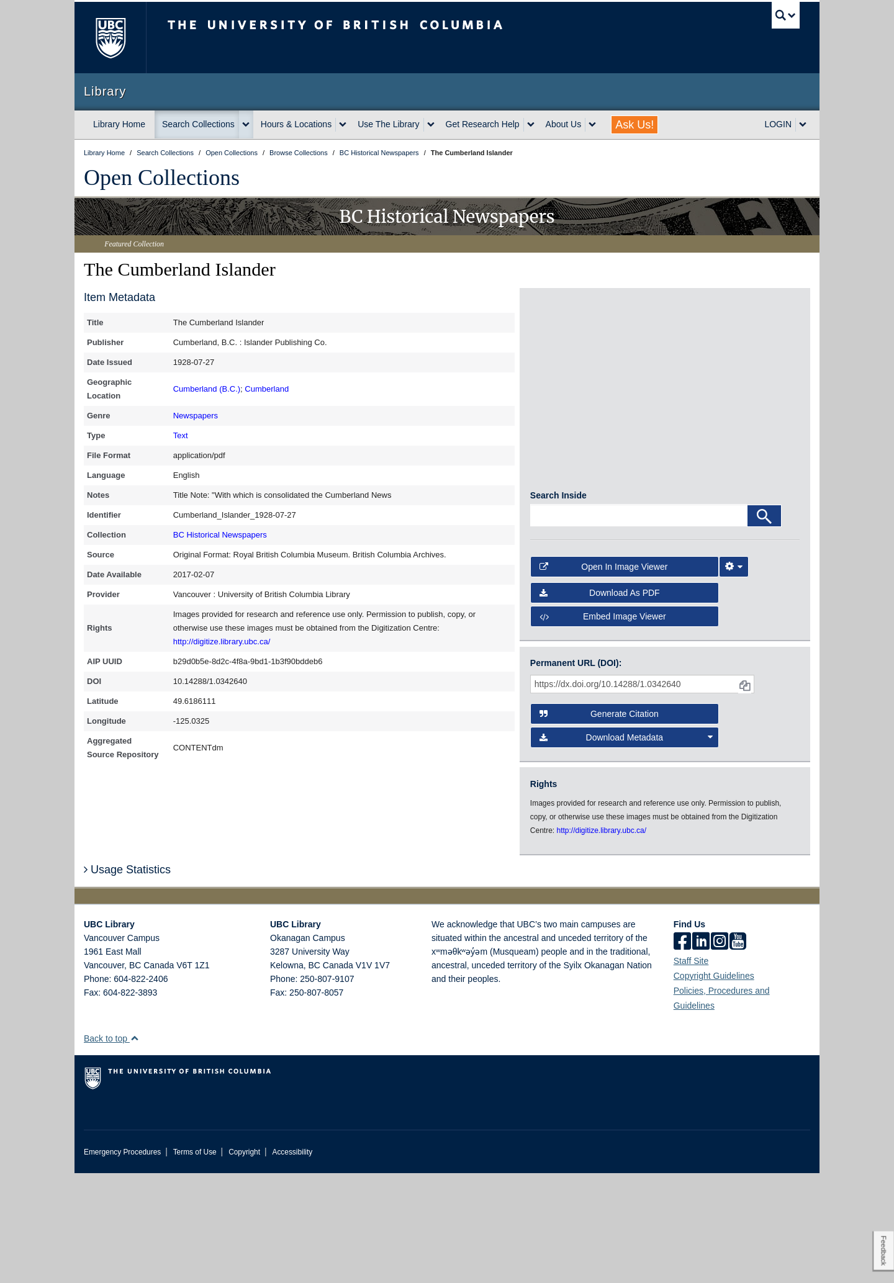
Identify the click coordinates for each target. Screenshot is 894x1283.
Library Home (119, 124)
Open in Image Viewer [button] (604, 676)
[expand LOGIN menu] (802, 125)
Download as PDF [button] (600, 703)
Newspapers (195, 415)
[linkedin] (701, 1052)
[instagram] (719, 1052)
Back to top (111, 1148)
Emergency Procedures (122, 1262)
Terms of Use (195, 1262)
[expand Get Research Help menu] (530, 125)
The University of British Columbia (110, 37)
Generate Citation (599, 823)
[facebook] (682, 1052)
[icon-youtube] (737, 1052)
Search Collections (198, 124)
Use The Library (388, 124)
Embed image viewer (603, 726)
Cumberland (267, 389)
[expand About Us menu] (592, 125)
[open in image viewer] (564, 347)
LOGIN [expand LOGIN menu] (778, 124)
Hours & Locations (296, 124)
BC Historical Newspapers (220, 534)
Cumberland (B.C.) (206, 389)
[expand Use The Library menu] (430, 125)
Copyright (244, 1262)
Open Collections (162, 177)
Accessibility (292, 1262)
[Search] (764, 625)
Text (180, 435)
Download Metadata (626, 847)
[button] (134, 1148)
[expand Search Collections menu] (245, 125)
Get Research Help (483, 124)
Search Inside (558, 605)
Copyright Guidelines (714, 1086)
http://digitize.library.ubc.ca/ (222, 641)
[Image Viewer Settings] (734, 676)
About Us (564, 124)
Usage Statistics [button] (127, 979)
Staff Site (691, 1071)
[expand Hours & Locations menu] (342, 125)
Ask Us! (634, 125)
